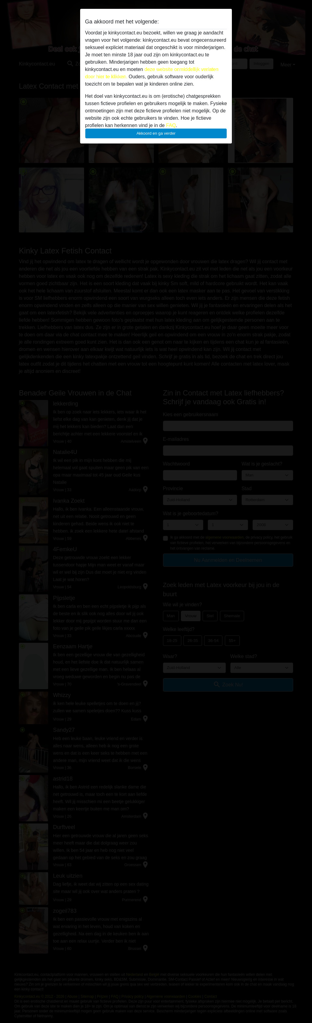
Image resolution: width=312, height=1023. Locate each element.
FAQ (171, 125)
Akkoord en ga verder (156, 133)
